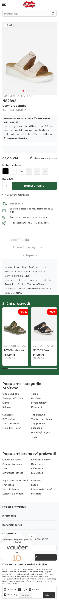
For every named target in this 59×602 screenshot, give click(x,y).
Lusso (34, 484)
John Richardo (10, 489)
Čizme (5, 402)
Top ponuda (38, 414)
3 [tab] (29, 91)
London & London (12, 493)
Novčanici (36, 398)
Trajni (24, 589)
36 (5, 171)
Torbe (34, 394)
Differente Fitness (12, 472)
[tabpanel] (29, 58)
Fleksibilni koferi (11, 428)
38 (21, 171)
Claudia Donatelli (12, 459)
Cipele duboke (10, 394)
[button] (15, 195)
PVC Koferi (8, 419)
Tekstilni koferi (11, 423)
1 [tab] (23, 91)
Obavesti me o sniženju (45, 158)
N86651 (37, 350)
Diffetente (37, 468)
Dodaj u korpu (34, 185)
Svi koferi (7, 414)
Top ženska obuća (41, 419)
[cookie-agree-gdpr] (49, 595)
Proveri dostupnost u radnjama (29, 251)
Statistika (36, 589)
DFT (4, 468)
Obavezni (11, 589)
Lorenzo (36, 480)
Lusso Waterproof (41, 489)
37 (13, 171)
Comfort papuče (14, 106)
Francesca (8, 484)
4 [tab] (33, 91)
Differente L (38, 464)
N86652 (9, 350)
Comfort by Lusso (12, 464)
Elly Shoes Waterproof (15, 480)
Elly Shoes (37, 472)
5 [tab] (36, 91)
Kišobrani (36, 407)
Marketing (12, 595)
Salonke (6, 407)
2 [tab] (26, 91)
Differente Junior (41, 459)
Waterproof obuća (12, 398)
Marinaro (36, 493)
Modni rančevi (39, 402)
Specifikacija (19, 240)
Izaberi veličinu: (12, 165)
